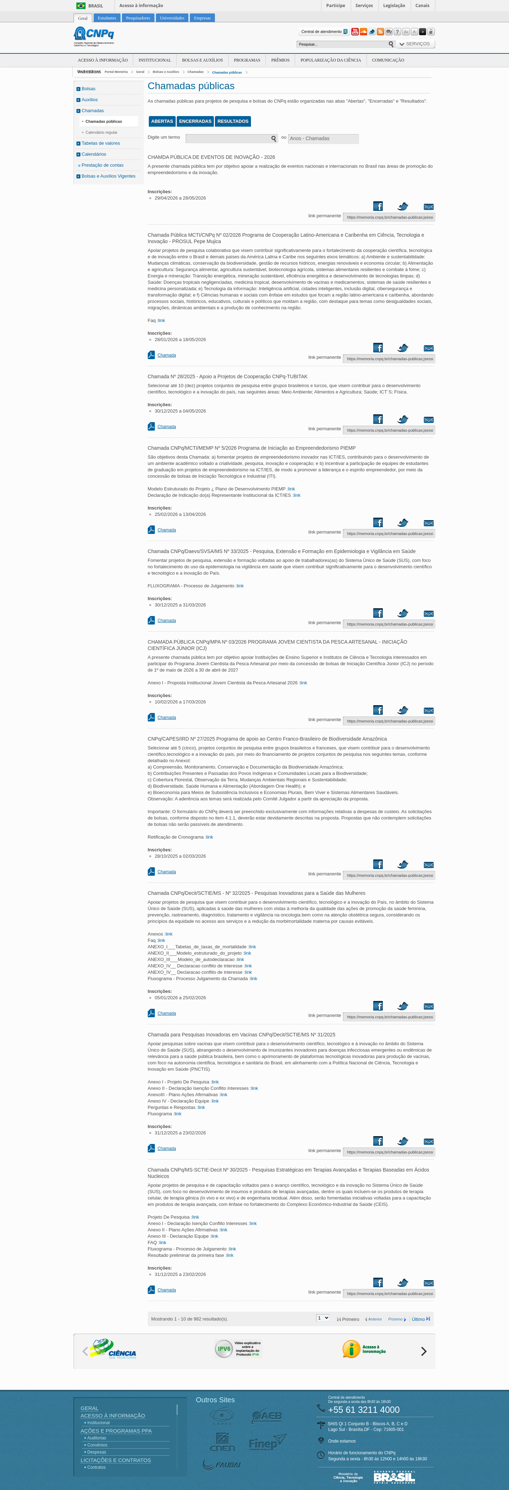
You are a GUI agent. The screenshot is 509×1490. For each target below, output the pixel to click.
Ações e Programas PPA (116, 1431)
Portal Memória (116, 72)
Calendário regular (102, 132)
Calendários (94, 154)
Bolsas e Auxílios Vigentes (108, 176)
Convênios (97, 1445)
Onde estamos (342, 1441)
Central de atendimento (325, 31)
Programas (247, 60)
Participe (335, 5)
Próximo (395, 1319)
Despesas (96, 1452)
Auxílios (90, 99)
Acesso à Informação (103, 60)
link (161, 320)
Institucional (155, 60)
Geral (140, 72)
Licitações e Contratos (116, 1460)
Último (418, 1319)
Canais (422, 5)
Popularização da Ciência (330, 60)
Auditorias (96, 1438)
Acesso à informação (141, 5)
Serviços (364, 5)
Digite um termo (164, 137)
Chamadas (196, 72)
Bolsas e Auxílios (202, 60)
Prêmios (280, 60)
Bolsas (88, 88)
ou (283, 137)
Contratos (96, 1467)
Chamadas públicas (227, 72)
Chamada (167, 355)
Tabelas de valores (101, 143)
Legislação (394, 5)
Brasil (95, 6)
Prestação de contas (103, 165)
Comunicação (388, 60)
